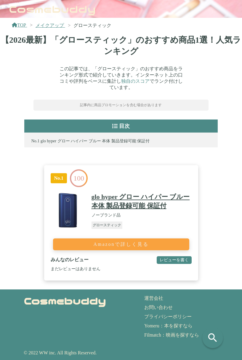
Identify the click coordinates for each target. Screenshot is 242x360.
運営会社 (153, 298)
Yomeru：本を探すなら (168, 325)
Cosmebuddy (52, 8)
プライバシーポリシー (168, 316)
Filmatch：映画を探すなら (171, 334)
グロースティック (107, 225)
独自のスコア (135, 81)
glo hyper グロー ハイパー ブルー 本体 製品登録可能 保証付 (95, 141)
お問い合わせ (158, 307)
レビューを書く (174, 259)
